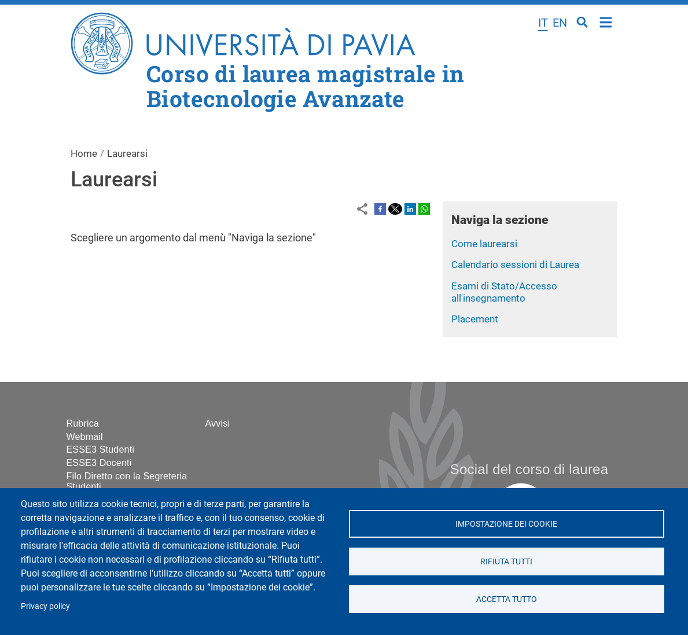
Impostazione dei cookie (506, 523)
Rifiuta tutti (506, 561)
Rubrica (83, 423)
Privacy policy (45, 606)
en (560, 23)
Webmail (85, 437)
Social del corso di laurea (529, 469)
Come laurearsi (484, 243)
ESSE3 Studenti (101, 449)
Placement (474, 319)
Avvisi (217, 423)
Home (606, 21)
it (543, 23)
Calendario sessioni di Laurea (515, 264)
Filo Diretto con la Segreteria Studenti (127, 481)
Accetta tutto (506, 599)
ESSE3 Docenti (99, 463)
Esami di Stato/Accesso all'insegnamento (504, 292)
